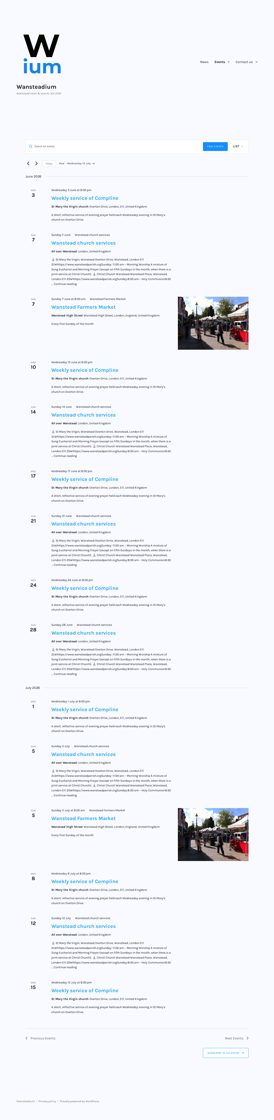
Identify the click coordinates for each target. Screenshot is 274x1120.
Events (219, 62)
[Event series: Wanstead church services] (90, 235)
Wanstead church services (83, 243)
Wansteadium (36, 86)
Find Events (215, 146)
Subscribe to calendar (223, 1052)
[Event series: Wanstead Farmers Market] (106, 299)
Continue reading (65, 284)
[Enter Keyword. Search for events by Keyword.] (114, 146)
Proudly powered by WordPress (79, 1101)
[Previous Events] (28, 163)
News (204, 62)
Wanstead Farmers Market (83, 307)
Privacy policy (47, 1101)
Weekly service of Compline (84, 198)
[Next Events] (36, 163)
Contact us (244, 62)
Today (49, 163)
